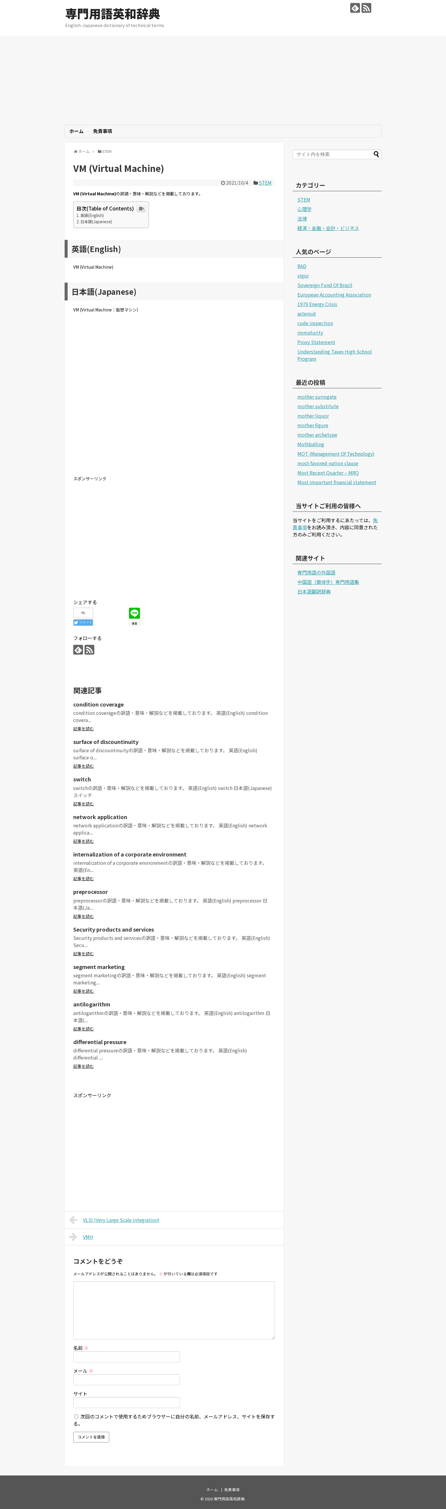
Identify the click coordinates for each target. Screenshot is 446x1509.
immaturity (310, 332)
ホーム (76, 130)
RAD (301, 266)
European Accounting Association (334, 294)
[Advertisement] (223, 80)
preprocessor (90, 891)
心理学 (304, 209)
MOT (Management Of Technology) (336, 453)
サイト (80, 1393)
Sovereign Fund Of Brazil (324, 285)
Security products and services (113, 929)
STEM (265, 182)
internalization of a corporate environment (130, 854)
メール (83, 1370)
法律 (302, 218)
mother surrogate (317, 396)
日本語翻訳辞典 (314, 591)
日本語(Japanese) (96, 221)
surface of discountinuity (105, 741)
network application (100, 817)
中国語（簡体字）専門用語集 (328, 581)
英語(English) (92, 215)
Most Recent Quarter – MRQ (328, 472)
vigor (303, 275)
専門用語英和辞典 (112, 13)
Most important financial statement (336, 482)
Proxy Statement (316, 342)
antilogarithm (91, 1004)
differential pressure (99, 1042)
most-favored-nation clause (327, 463)
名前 (81, 1347)
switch (82, 779)
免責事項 (102, 130)
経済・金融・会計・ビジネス (328, 228)
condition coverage (98, 704)
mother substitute (318, 406)
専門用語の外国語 (316, 572)
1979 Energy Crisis (317, 304)
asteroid (306, 313)
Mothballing (310, 444)
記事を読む (83, 728)
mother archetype (317, 434)
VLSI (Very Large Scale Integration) (114, 1220)
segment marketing (99, 966)
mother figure (312, 425)
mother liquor (313, 415)
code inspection (315, 323)
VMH (81, 1237)
